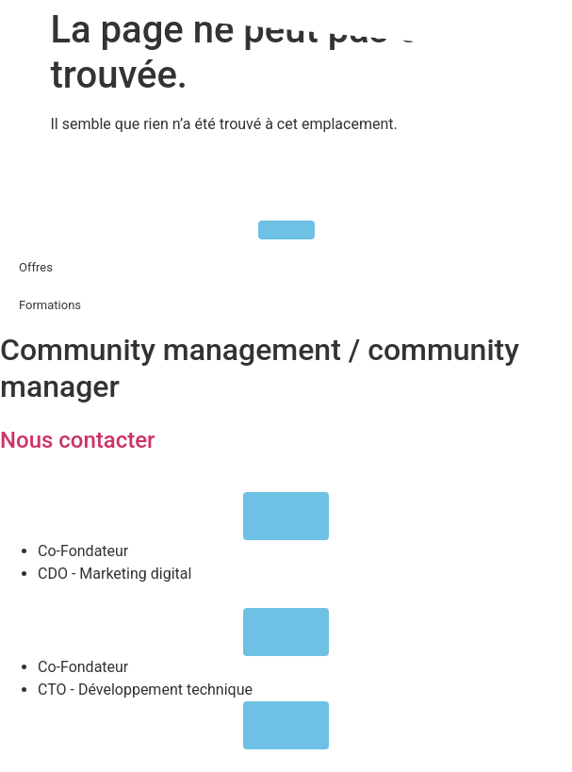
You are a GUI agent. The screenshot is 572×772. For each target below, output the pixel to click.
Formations (50, 305)
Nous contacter (77, 440)
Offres (36, 267)
